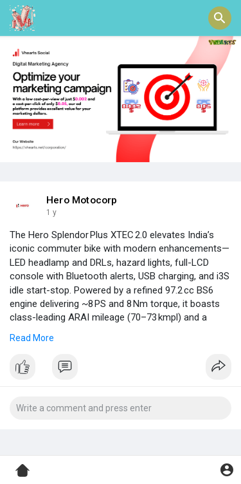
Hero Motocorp (82, 200)
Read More (32, 338)
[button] (219, 18)
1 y (51, 212)
